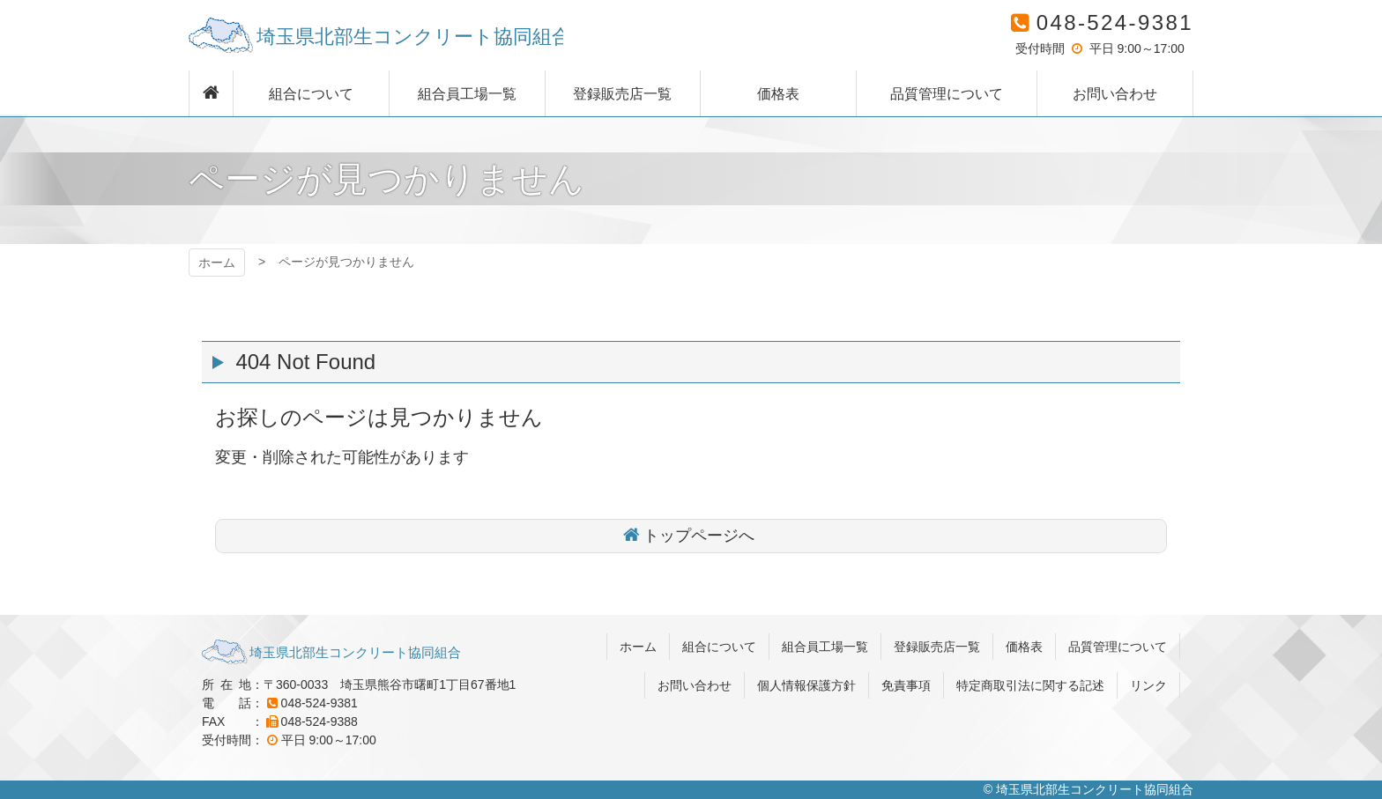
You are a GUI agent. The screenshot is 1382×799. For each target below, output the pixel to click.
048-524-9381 (319, 703)
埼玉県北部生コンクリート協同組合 (334, 652)
